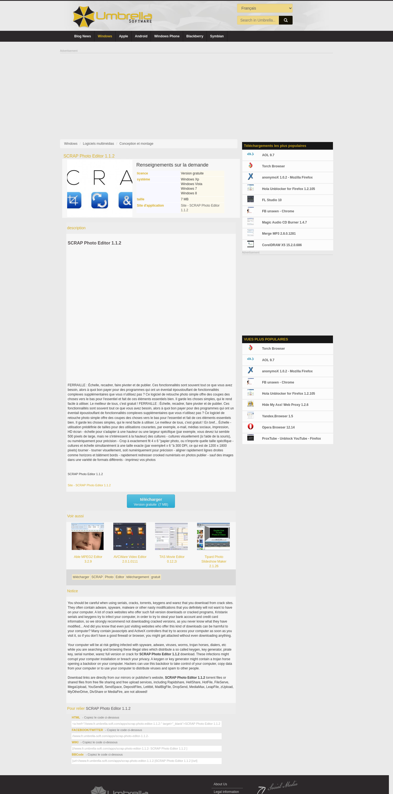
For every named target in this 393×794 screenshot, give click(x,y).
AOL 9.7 (268, 155)
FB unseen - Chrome (278, 211)
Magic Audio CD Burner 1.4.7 (284, 222)
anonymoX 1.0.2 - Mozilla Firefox (287, 177)
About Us (220, 784)
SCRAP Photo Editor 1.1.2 (94, 243)
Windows (105, 36)
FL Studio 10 (272, 200)
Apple (123, 36)
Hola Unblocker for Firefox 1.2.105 (288, 189)
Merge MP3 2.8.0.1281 (279, 234)
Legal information (226, 792)
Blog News (82, 36)
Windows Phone (167, 36)
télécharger (81, 577)
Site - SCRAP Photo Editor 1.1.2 (89, 485)
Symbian (217, 36)
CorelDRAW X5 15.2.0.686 (282, 245)
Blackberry (194, 36)
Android (141, 36)
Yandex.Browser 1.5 (277, 416)
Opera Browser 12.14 (278, 427)
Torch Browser (273, 166)
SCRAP (97, 577)
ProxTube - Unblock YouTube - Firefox (291, 438)
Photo (109, 577)
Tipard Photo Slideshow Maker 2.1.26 (213, 561)
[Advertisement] (196, 91)
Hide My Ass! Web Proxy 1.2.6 (285, 405)
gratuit (155, 577)
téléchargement (137, 577)
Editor (120, 577)
